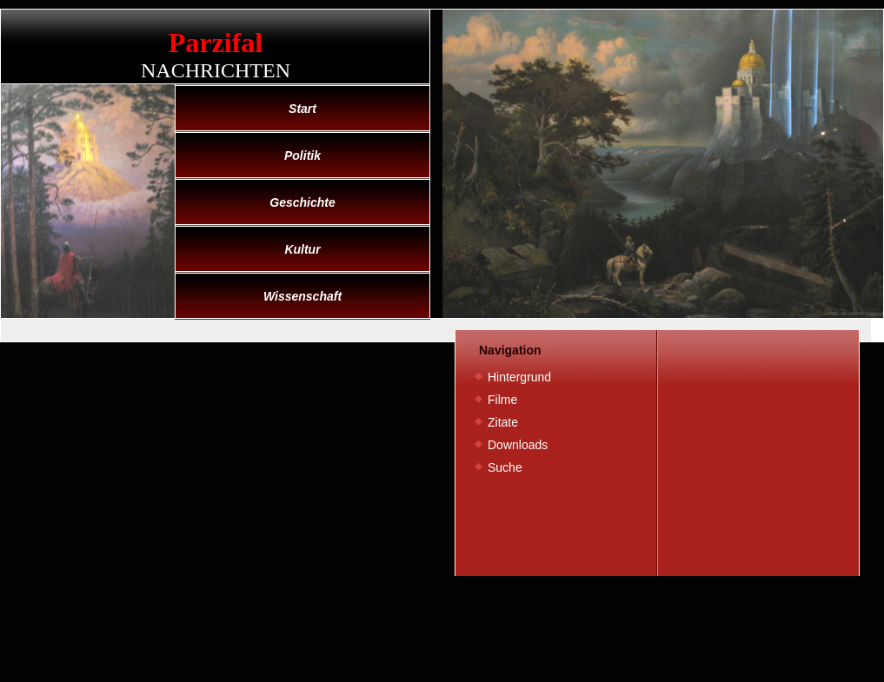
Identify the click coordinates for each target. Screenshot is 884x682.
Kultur (302, 249)
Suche (505, 467)
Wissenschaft (302, 296)
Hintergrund (519, 377)
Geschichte (302, 202)
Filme (502, 400)
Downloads (518, 445)
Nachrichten (215, 70)
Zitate (503, 422)
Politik (302, 155)
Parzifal (216, 42)
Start (302, 109)
